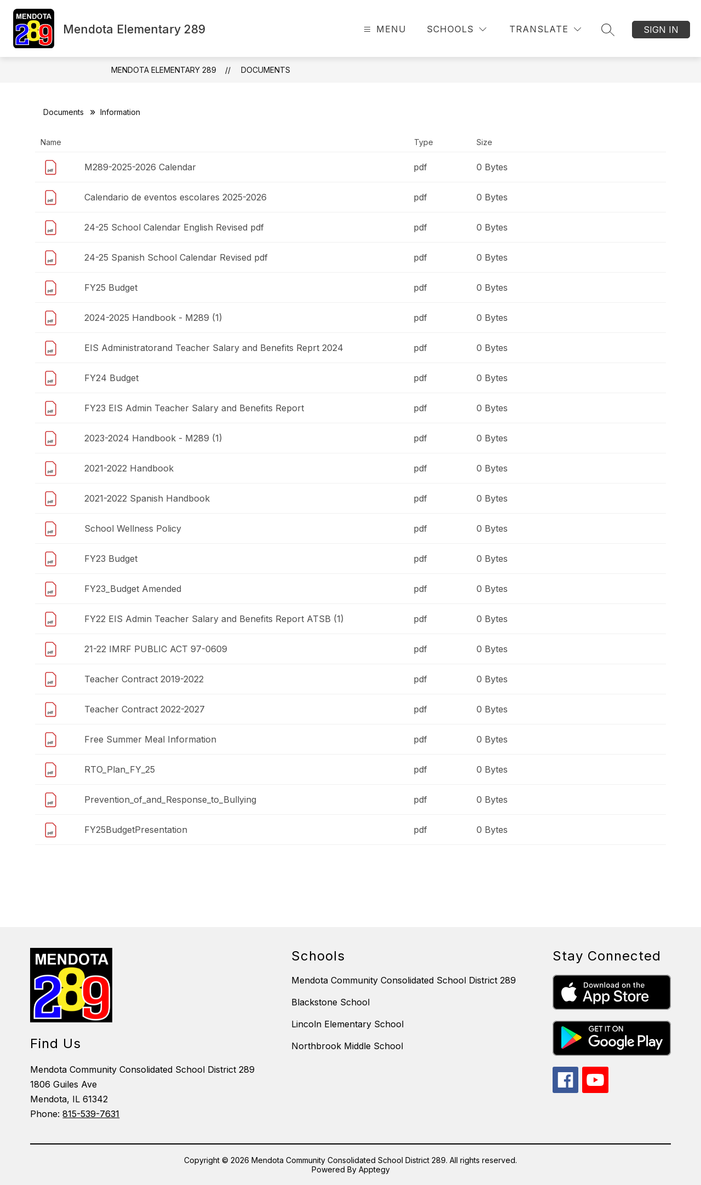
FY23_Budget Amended (132, 588)
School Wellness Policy (132, 528)
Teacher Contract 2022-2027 (144, 709)
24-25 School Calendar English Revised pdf (174, 227)
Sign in (661, 29)
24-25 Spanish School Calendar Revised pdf (176, 257)
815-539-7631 (90, 1113)
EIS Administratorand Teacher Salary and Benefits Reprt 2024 (213, 347)
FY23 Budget (110, 558)
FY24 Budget (111, 377)
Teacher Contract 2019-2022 (144, 679)
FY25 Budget (110, 287)
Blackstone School (330, 1002)
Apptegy (374, 1169)
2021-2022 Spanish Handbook (147, 498)
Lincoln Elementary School (347, 1024)
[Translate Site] (545, 29)
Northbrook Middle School (347, 1045)
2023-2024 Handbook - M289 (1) (153, 438)
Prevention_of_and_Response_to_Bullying (170, 799)
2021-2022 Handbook (129, 468)
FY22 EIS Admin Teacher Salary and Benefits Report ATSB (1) (214, 618)
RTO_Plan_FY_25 (119, 769)
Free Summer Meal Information (150, 739)
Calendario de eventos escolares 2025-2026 (175, 197)
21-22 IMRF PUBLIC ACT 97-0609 (155, 648)
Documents (265, 69)
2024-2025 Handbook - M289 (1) (153, 317)
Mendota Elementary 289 (163, 69)
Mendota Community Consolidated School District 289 (403, 980)
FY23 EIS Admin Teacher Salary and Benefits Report (194, 407)
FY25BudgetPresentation (135, 829)
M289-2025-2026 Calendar (140, 167)
